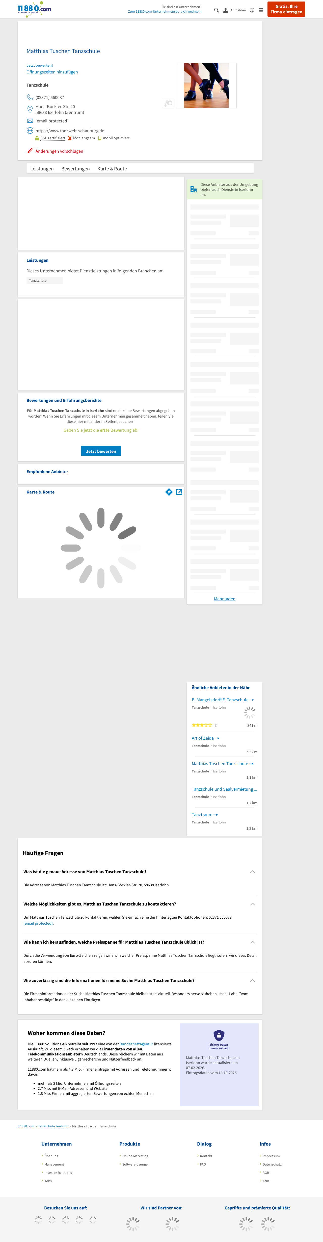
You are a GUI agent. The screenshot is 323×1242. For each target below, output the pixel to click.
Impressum (271, 1156)
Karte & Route (112, 168)
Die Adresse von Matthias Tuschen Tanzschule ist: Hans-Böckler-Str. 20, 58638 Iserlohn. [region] (96, 884)
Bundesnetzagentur (136, 1043)
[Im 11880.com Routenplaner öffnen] (169, 491)
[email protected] (38, 923)
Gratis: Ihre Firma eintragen (286, 9)
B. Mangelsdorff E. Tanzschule (220, 700)
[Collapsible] (253, 872)
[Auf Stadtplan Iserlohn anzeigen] (179, 492)
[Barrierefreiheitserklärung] (254, 10)
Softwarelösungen (136, 1164)
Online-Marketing (135, 1156)
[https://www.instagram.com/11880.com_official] (66, 1220)
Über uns (51, 1156)
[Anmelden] (236, 10)
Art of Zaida (203, 738)
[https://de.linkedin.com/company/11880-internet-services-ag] (93, 1220)
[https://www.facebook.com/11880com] (38, 1220)
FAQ (203, 1164)
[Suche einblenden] (218, 10)
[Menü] (263, 10)
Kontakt (206, 1156)
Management (54, 1164)
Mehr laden (224, 599)
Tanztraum (202, 814)
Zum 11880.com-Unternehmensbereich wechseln (165, 11)
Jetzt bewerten (101, 451)
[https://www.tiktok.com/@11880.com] (52, 1220)
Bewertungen (75, 168)
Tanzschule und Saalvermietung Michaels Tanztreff (224, 789)
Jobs (48, 1181)
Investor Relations (58, 1172)
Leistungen (42, 168)
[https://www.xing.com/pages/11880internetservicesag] (79, 1220)
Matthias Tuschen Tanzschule (220, 763)
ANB (266, 1181)
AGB (266, 1172)
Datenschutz (272, 1164)
